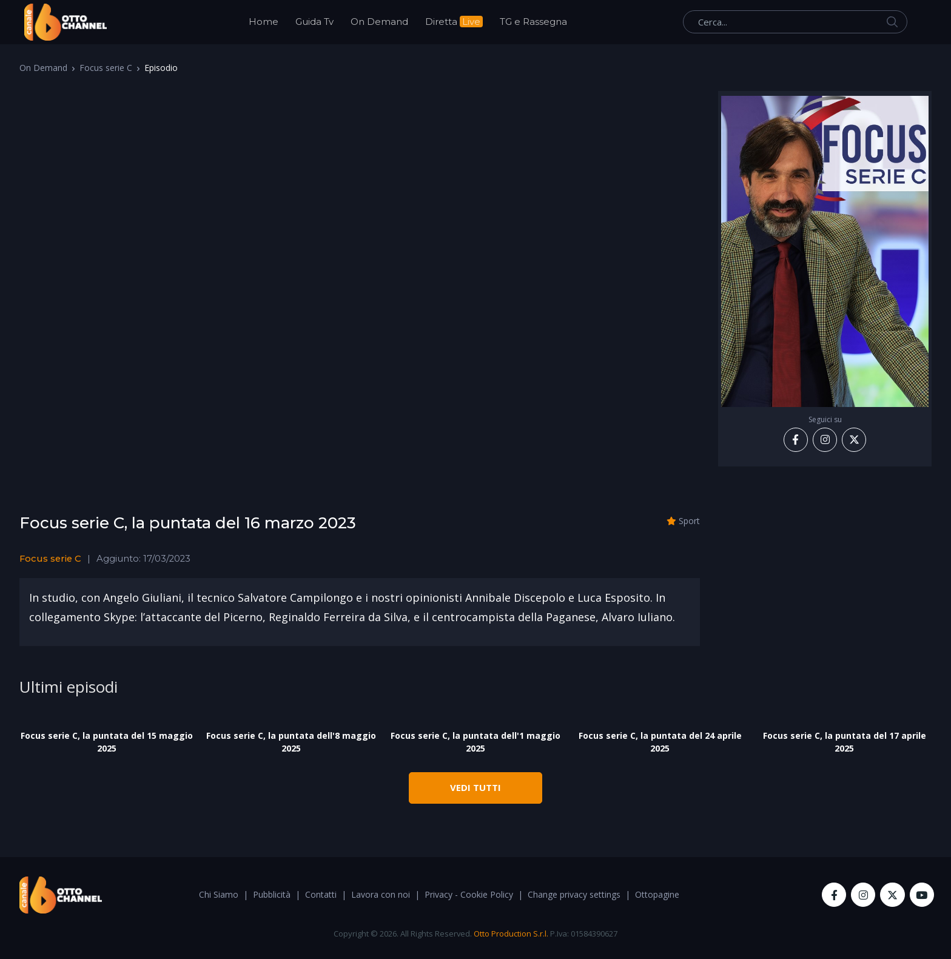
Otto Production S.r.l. (511, 933)
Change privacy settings (574, 894)
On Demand (379, 21)
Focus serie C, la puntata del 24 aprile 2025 (660, 742)
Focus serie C (105, 67)
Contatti (321, 894)
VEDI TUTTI (475, 787)
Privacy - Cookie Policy (469, 894)
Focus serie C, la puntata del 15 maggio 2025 (107, 742)
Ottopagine (657, 894)
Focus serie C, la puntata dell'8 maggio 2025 (291, 742)
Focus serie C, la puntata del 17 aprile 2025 (844, 742)
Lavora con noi (380, 894)
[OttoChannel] (65, 22)
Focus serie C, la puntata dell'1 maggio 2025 (475, 742)
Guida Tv (314, 21)
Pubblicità (272, 894)
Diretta (454, 21)
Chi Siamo (218, 894)
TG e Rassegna (533, 21)
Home (263, 21)
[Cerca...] (795, 21)
